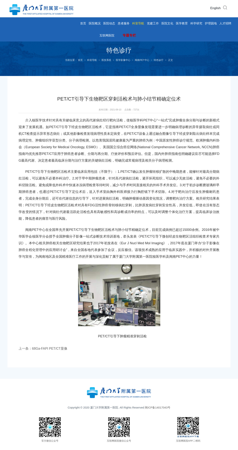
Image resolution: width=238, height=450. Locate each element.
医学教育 (182, 23)
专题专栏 (129, 35)
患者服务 (124, 23)
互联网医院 (106, 35)
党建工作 (153, 23)
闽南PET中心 (142, 60)
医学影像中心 (123, 60)
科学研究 (196, 23)
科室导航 (138, 23)
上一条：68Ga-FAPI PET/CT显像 (43, 350)
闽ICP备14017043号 (157, 408)
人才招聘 (225, 23)
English (215, 8)
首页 (83, 23)
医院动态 (109, 23)
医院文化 (167, 23)
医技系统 (106, 60)
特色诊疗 (158, 60)
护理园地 (211, 23)
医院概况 (95, 23)
